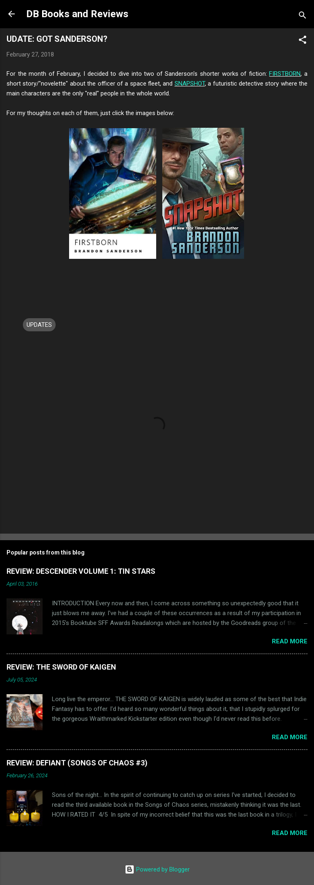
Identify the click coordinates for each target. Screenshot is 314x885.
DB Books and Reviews (77, 14)
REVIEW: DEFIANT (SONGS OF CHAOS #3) (77, 762)
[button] (302, 41)
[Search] (302, 16)
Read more (289, 641)
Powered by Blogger (157, 869)
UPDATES (39, 324)
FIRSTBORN (285, 73)
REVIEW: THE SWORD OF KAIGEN (61, 667)
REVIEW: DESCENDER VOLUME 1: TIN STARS (81, 571)
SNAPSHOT (190, 83)
